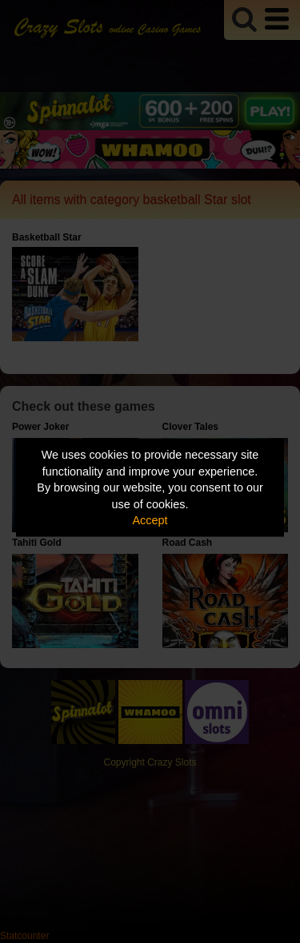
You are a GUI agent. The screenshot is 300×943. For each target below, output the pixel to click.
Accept (150, 520)
